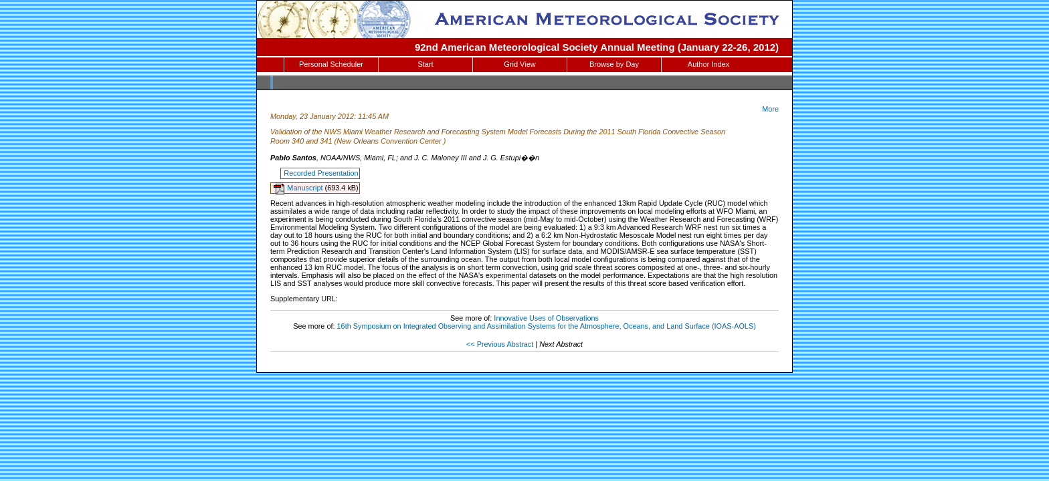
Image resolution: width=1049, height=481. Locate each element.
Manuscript (305, 188)
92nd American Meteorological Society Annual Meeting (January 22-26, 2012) (597, 47)
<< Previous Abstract (499, 344)
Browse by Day (614, 64)
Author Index (708, 64)
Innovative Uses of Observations (546, 318)
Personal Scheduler (331, 64)
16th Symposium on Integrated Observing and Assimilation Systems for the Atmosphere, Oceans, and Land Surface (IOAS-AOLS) (546, 326)
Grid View (519, 64)
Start (425, 64)
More (770, 109)
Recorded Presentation (321, 173)
